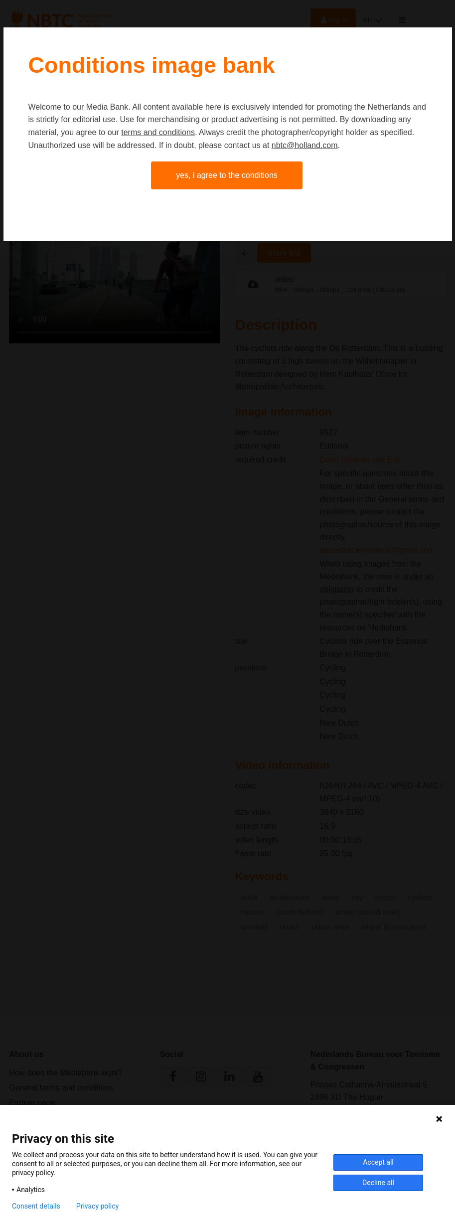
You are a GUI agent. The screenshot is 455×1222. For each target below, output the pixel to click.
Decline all (378, 1183)
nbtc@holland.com (305, 145)
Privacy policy (97, 1206)
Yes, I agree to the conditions (227, 175)
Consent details (36, 1206)
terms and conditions (158, 132)
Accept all (378, 1162)
